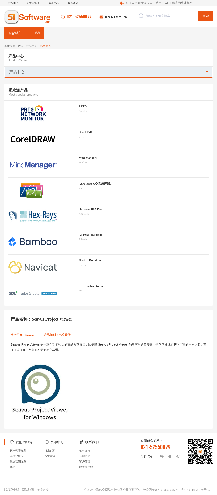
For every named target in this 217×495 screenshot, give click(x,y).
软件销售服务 (18, 450)
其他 (12, 467)
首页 (21, 46)
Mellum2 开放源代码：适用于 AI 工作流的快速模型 (159, 3)
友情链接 (43, 489)
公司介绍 (84, 450)
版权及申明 (86, 467)
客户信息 (84, 461)
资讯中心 (54, 3)
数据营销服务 (18, 461)
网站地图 (28, 489)
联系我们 (73, 3)
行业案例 (50, 450)
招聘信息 (84, 455)
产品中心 (13, 3)
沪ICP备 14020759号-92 (196, 489)
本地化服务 (17, 455)
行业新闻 (50, 455)
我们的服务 (33, 3)
